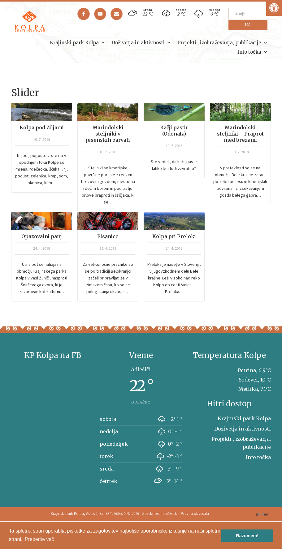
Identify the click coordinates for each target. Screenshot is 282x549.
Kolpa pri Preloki (174, 236)
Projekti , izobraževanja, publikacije (222, 42)
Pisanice (108, 236)
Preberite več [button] (39, 539)
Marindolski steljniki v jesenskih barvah (108, 133)
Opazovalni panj (41, 236)
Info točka (252, 52)
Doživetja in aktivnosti (141, 42)
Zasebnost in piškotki (160, 513)
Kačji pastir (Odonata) (174, 130)
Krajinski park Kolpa (77, 42)
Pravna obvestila (195, 513)
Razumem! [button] (247, 535)
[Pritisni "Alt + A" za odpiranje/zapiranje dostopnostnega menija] (274, 8)
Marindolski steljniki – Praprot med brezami (240, 133)
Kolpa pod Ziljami (42, 127)
